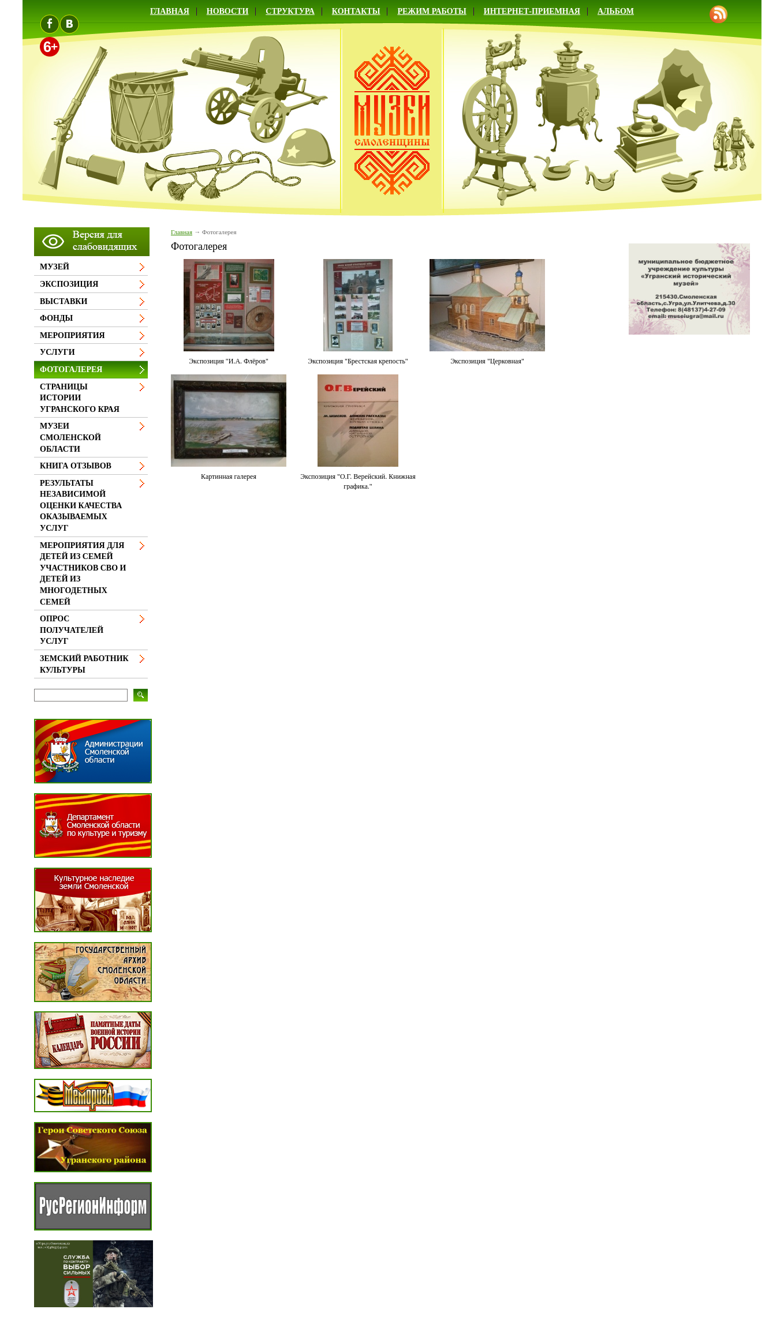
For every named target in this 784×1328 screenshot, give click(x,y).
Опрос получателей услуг (71, 630)
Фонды (56, 318)
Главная (169, 11)
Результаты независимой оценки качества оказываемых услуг (81, 505)
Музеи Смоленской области (70, 437)
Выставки (63, 301)
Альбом (616, 11)
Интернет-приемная (532, 11)
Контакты (356, 11)
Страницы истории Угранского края (80, 398)
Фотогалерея (71, 369)
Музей (54, 266)
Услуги (57, 352)
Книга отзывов (75, 466)
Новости (228, 11)
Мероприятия (72, 335)
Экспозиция (69, 284)
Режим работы (431, 11)
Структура (290, 11)
